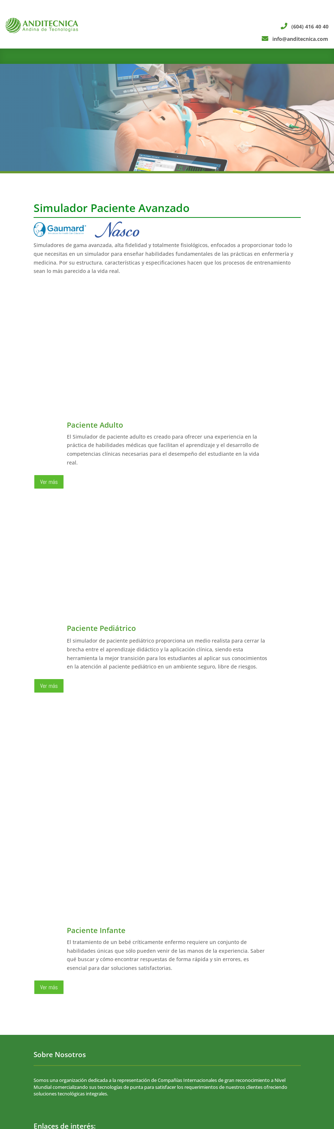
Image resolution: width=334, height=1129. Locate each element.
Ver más (49, 482)
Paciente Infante (96, 740)
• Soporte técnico (52, 995)
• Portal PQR (47, 1006)
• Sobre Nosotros (52, 961)
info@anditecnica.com (128, 1085)
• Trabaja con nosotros (58, 973)
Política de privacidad (59, 984)
